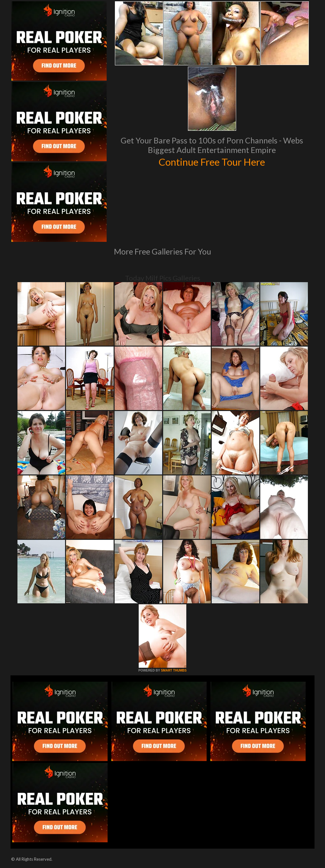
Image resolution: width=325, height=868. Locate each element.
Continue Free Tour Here (211, 161)
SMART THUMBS (174, 670)
